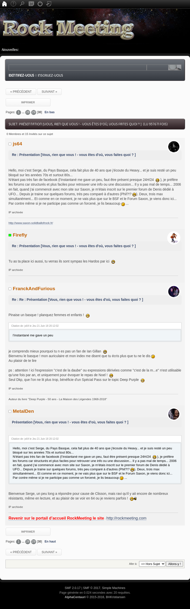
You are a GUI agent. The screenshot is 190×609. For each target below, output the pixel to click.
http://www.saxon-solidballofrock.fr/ (30, 222)
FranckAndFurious (34, 288)
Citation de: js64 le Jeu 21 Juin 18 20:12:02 (35, 326)
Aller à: (133, 563)
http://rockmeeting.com (126, 518)
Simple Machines (113, 588)
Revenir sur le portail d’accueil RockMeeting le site (56, 518)
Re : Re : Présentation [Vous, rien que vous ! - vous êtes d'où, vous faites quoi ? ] (77, 300)
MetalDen (23, 411)
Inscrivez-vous (50, 75)
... (23, 112)
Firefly (20, 235)
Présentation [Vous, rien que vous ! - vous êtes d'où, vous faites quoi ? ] (70, 422)
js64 (17, 143)
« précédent (21, 91)
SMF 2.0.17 (73, 588)
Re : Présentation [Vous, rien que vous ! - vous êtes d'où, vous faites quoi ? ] (74, 155)
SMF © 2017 (91, 588)
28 (27, 112)
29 (33, 112)
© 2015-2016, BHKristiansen (95, 597)
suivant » (49, 91)
